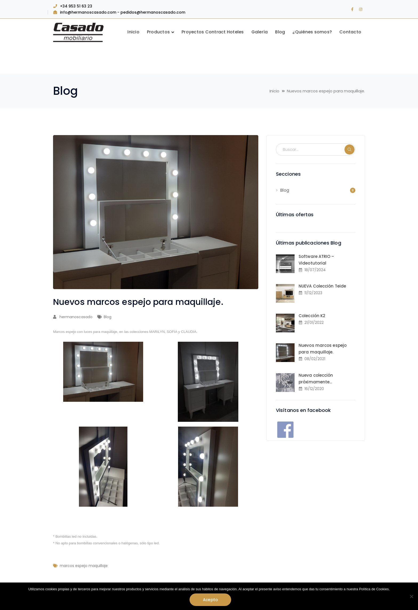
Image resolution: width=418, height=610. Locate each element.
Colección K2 (312, 315)
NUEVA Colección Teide (322, 286)
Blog (107, 317)
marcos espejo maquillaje (84, 565)
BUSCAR (349, 149)
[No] (411, 596)
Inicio (274, 91)
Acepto (210, 600)
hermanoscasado (76, 317)
